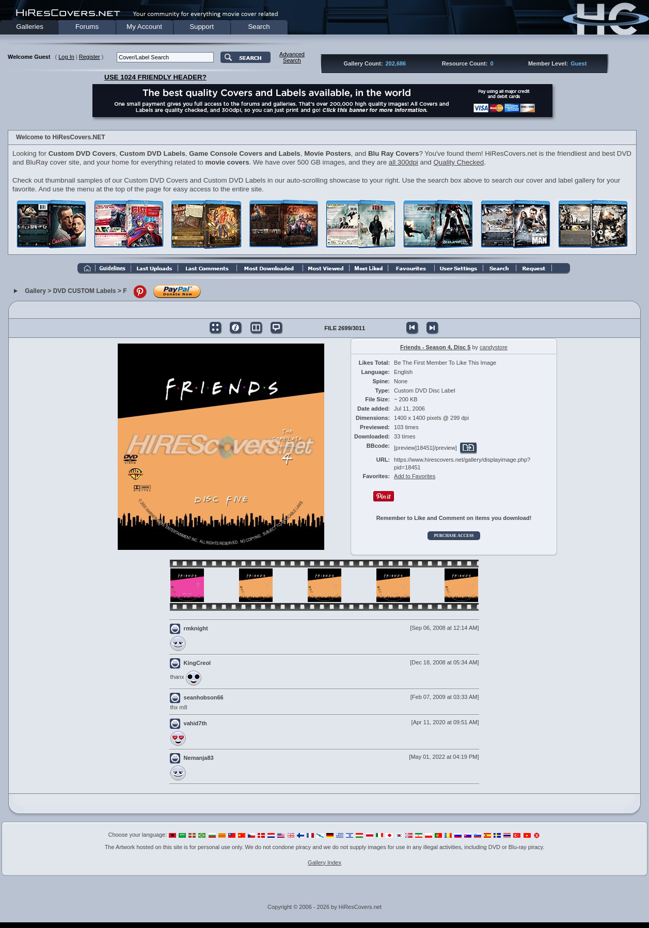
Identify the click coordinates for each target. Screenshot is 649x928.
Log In (66, 57)
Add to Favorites (414, 476)
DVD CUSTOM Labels (84, 291)
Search (259, 26)
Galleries (29, 26)
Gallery (35, 291)
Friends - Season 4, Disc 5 (435, 347)
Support (201, 26)
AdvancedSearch (292, 57)
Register (89, 57)
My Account (144, 26)
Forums (87, 26)
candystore (494, 347)
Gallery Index (324, 862)
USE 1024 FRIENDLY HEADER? (155, 77)
